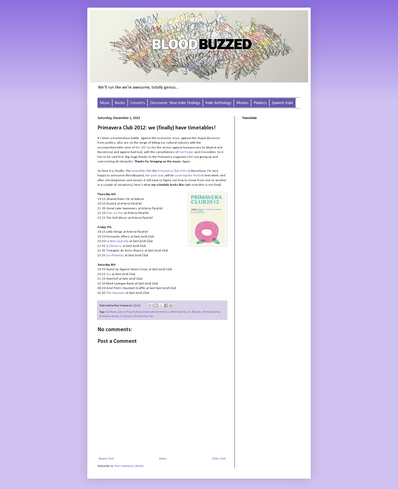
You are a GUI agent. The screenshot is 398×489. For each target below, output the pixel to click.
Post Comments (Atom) (129, 466)
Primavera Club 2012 (172, 171)
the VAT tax (143, 147)
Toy (108, 274)
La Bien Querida (117, 241)
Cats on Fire (114, 213)
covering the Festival (189, 175)
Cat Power (186, 152)
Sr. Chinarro (126, 316)
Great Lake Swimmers (155, 312)
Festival (136, 312)
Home (163, 458)
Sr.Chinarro (114, 246)
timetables (138, 171)
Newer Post (106, 458)
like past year (154, 175)
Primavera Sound (109, 316)
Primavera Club (211, 312)
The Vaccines (115, 293)
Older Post (219, 458)
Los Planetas (115, 255)
